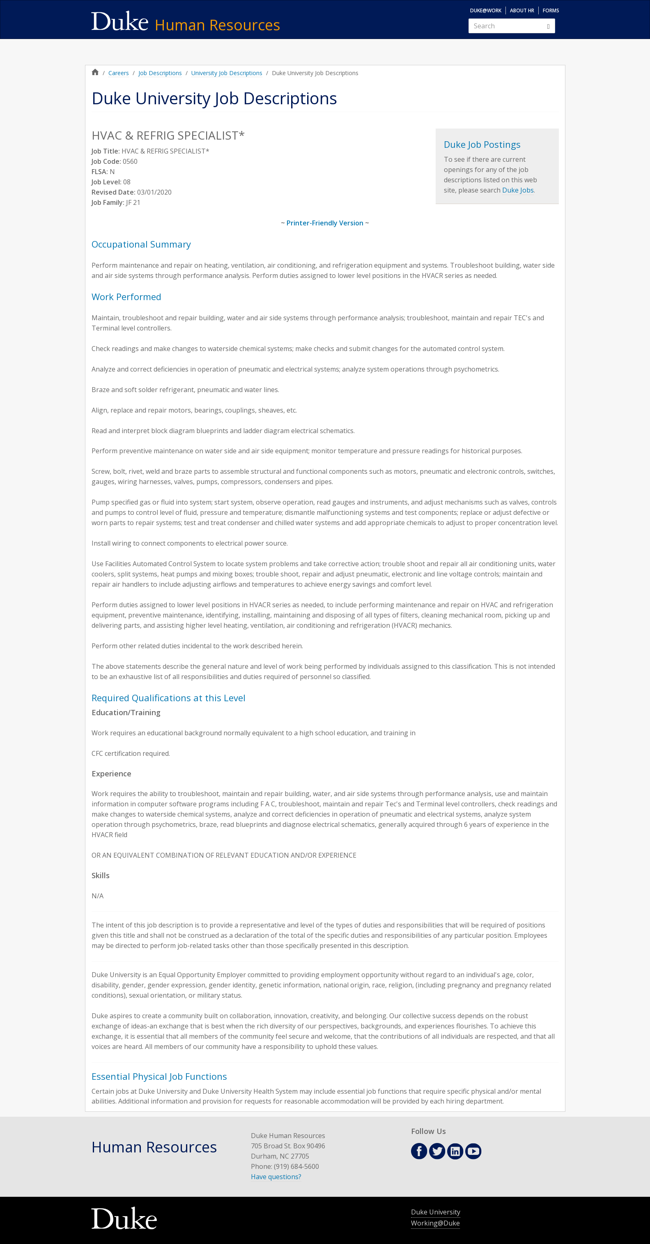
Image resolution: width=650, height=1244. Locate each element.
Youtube (473, 1151)
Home (95, 72)
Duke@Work (485, 10)
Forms (551, 10)
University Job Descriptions (226, 73)
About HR (522, 10)
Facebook (419, 1151)
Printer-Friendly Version (325, 222)
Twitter (437, 1151)
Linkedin (455, 1151)
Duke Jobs (518, 190)
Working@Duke (435, 1223)
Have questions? (276, 1176)
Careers (118, 73)
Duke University (435, 1211)
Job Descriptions (160, 73)
